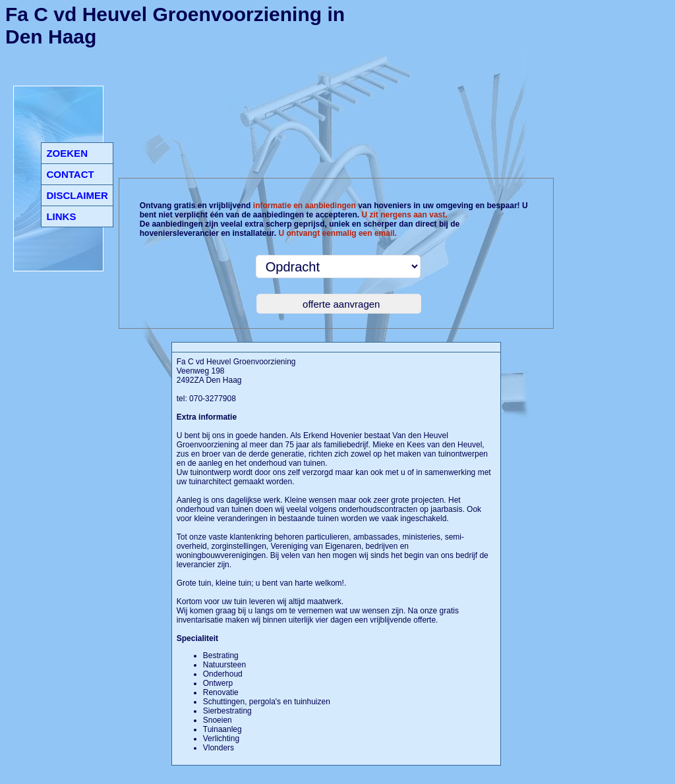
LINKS (61, 216)
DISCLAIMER (76, 195)
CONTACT (70, 174)
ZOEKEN (67, 153)
